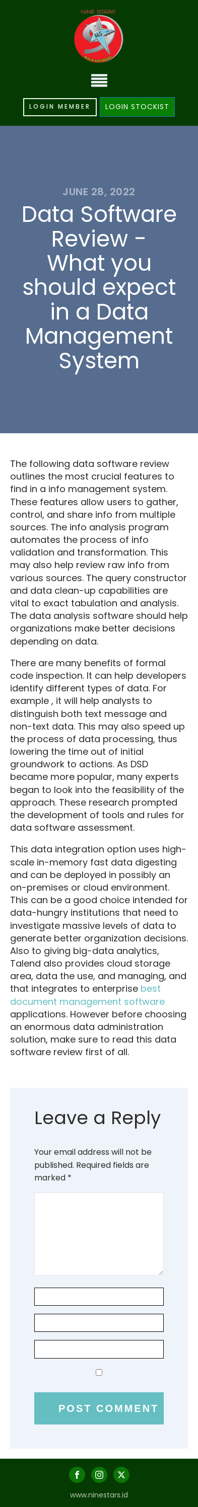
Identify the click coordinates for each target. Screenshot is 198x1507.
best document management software (87, 994)
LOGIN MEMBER (60, 106)
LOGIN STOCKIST (137, 107)
